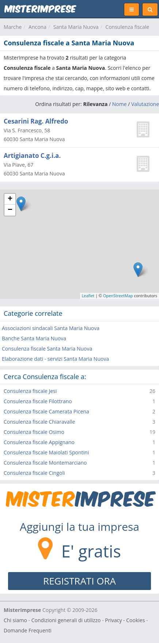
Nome (119, 104)
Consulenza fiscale (127, 26)
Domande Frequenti (28, 630)
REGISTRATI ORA (79, 580)
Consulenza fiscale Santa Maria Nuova (47, 348)
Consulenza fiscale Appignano (39, 442)
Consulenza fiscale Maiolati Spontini (46, 452)
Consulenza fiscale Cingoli (34, 472)
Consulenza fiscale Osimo (34, 431)
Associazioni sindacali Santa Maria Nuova (50, 328)
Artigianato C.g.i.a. (32, 155)
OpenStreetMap (118, 295)
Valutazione (145, 104)
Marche (13, 26)
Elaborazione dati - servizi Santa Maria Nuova (55, 358)
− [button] (10, 210)
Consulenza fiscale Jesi (30, 390)
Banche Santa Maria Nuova (34, 338)
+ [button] (10, 199)
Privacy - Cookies (125, 620)
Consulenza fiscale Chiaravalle (39, 421)
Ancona (37, 26)
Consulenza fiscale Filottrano (38, 401)
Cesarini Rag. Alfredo (36, 121)
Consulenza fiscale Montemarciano (45, 462)
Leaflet (88, 295)
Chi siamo (15, 620)
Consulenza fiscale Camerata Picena (46, 411)
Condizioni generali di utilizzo (66, 620)
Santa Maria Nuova (76, 26)
